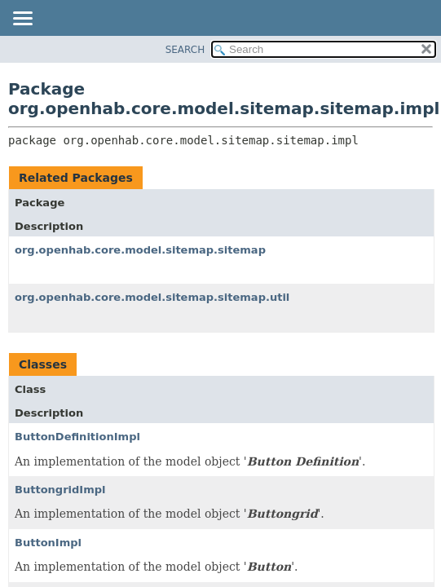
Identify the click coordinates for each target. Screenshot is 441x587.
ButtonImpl (48, 542)
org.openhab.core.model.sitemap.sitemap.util (152, 297)
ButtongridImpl (60, 489)
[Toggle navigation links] (22, 19)
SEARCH (185, 49)
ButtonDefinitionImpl (77, 436)
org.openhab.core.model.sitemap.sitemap (140, 250)
